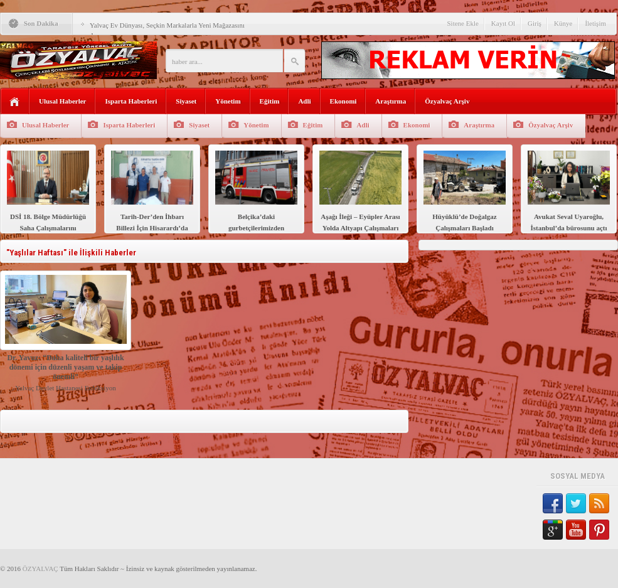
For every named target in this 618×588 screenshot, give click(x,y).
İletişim (595, 23)
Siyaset (186, 101)
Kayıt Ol (503, 23)
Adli (304, 101)
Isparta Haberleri (131, 101)
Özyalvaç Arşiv (447, 101)
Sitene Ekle (462, 23)
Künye (563, 23)
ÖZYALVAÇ (40, 568)
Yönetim (227, 101)
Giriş (534, 23)
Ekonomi (343, 101)
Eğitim (270, 101)
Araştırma (390, 101)
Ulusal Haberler (62, 101)
